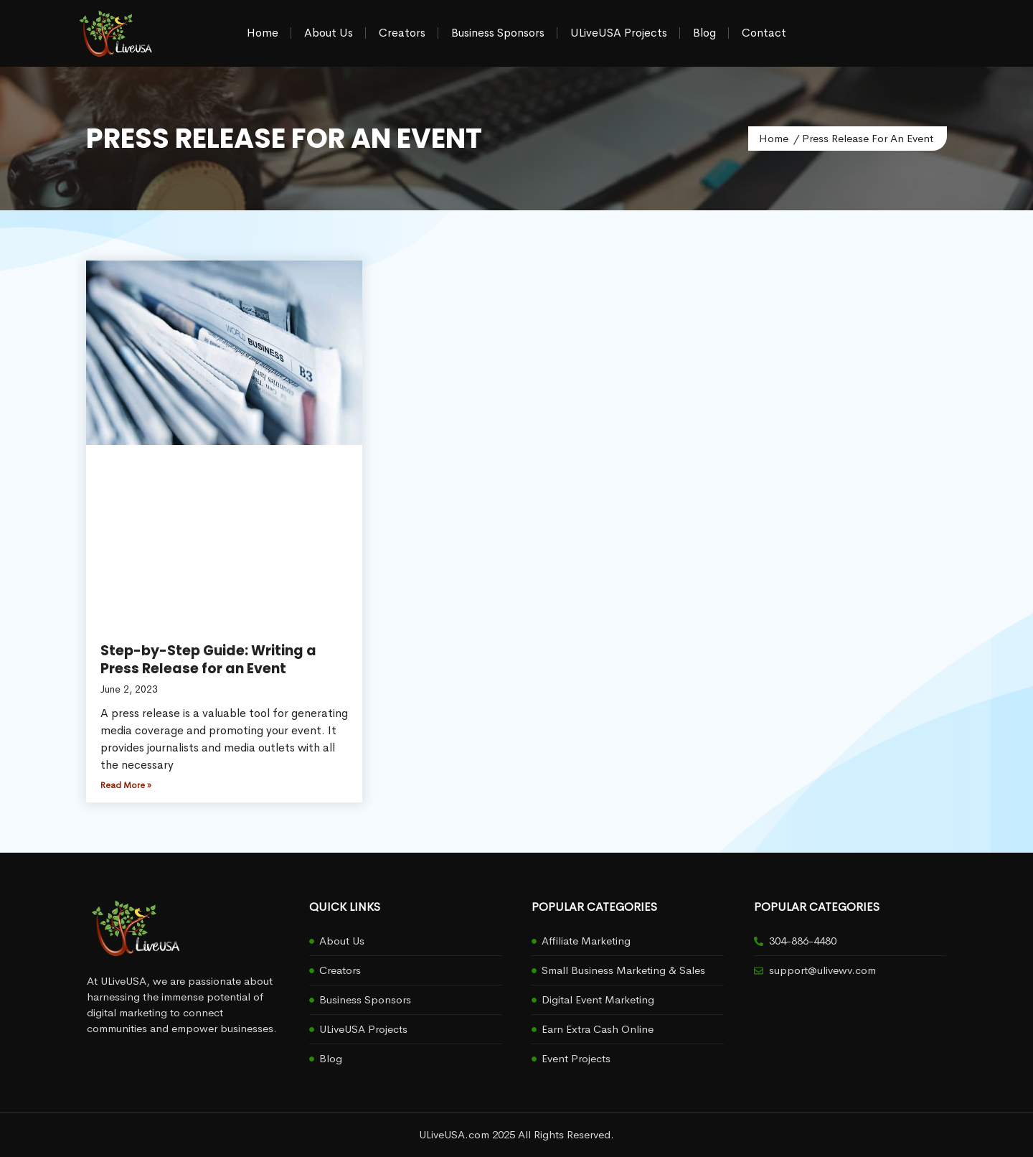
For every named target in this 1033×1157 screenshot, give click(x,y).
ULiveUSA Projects (618, 32)
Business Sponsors (497, 32)
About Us (328, 32)
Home (262, 32)
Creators (402, 32)
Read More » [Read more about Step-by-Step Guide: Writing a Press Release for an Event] (125, 785)
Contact (764, 32)
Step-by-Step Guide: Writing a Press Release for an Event (208, 659)
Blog (704, 32)
